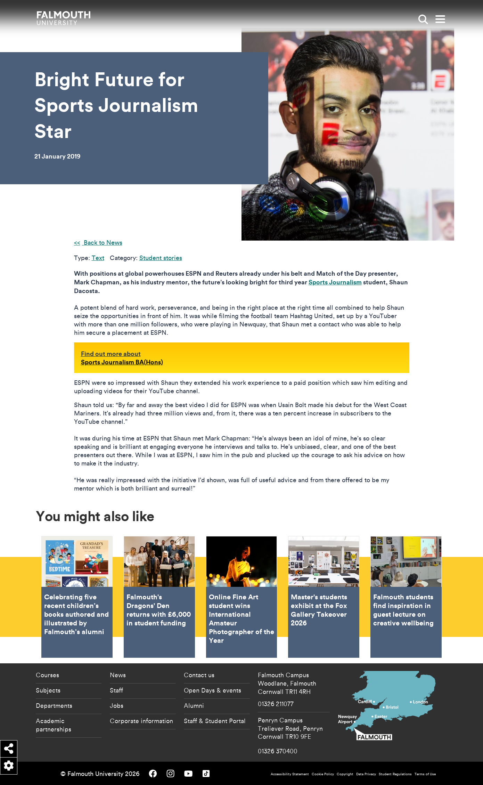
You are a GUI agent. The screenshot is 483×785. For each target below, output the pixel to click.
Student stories (160, 258)
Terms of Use (425, 774)
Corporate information (141, 721)
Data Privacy (366, 774)
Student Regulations (395, 774)
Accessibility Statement (290, 774)
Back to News (102, 242)
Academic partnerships (53, 725)
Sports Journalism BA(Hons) (122, 362)
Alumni (194, 705)
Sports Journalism (335, 282)
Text (98, 258)
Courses (47, 675)
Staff (116, 690)
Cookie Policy (323, 774)
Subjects (48, 690)
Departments (54, 705)
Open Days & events (212, 690)
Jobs (116, 705)
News (118, 675)
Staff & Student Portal (215, 721)
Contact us (199, 675)
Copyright (345, 774)
